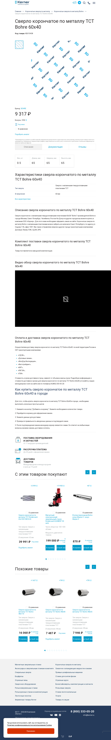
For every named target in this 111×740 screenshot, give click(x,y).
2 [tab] (49, 560)
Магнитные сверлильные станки (28, 665)
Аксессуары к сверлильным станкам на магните (34, 668)
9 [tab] (65, 560)
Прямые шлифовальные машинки (69, 672)
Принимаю (31, 731)
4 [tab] (54, 560)
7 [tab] (61, 560)
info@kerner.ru (88, 715)
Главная (18, 11)
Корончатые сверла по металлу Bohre (69, 11)
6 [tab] (58, 560)
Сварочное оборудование (25, 684)
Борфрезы (19, 676)
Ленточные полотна (23, 696)
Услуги (58, 696)
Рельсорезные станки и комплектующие (31, 692)
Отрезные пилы (21, 680)
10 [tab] (67, 651)
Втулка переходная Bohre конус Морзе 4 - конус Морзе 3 (82, 517)
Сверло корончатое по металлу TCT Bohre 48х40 (55, 611)
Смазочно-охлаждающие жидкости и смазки (74, 668)
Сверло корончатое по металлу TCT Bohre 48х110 (27, 612)
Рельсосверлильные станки (26, 688)
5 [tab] (56, 560)
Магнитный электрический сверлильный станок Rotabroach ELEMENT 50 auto (55, 519)
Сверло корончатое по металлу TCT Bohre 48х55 (82, 611)
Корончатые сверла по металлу (37, 11)
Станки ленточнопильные (66, 692)
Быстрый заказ (61, 548)
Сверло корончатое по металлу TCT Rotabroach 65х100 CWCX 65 (28, 517)
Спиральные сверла (23, 672)
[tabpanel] (28, 517)
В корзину (50, 548)
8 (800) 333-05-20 (82, 711)
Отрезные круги (62, 680)
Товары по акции (62, 700)
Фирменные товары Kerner (25, 700)
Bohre (23, 108)
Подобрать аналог (22, 134)
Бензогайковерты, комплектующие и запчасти (74, 684)
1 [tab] (47, 560)
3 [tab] (51, 560)
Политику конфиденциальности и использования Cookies (29, 725)
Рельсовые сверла (63, 688)
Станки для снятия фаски (66, 676)
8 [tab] (63, 560)
